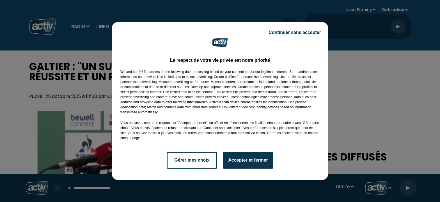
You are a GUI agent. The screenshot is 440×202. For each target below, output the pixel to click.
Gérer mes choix (191, 160)
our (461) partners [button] (146, 72)
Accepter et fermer (248, 160)
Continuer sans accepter (295, 32)
